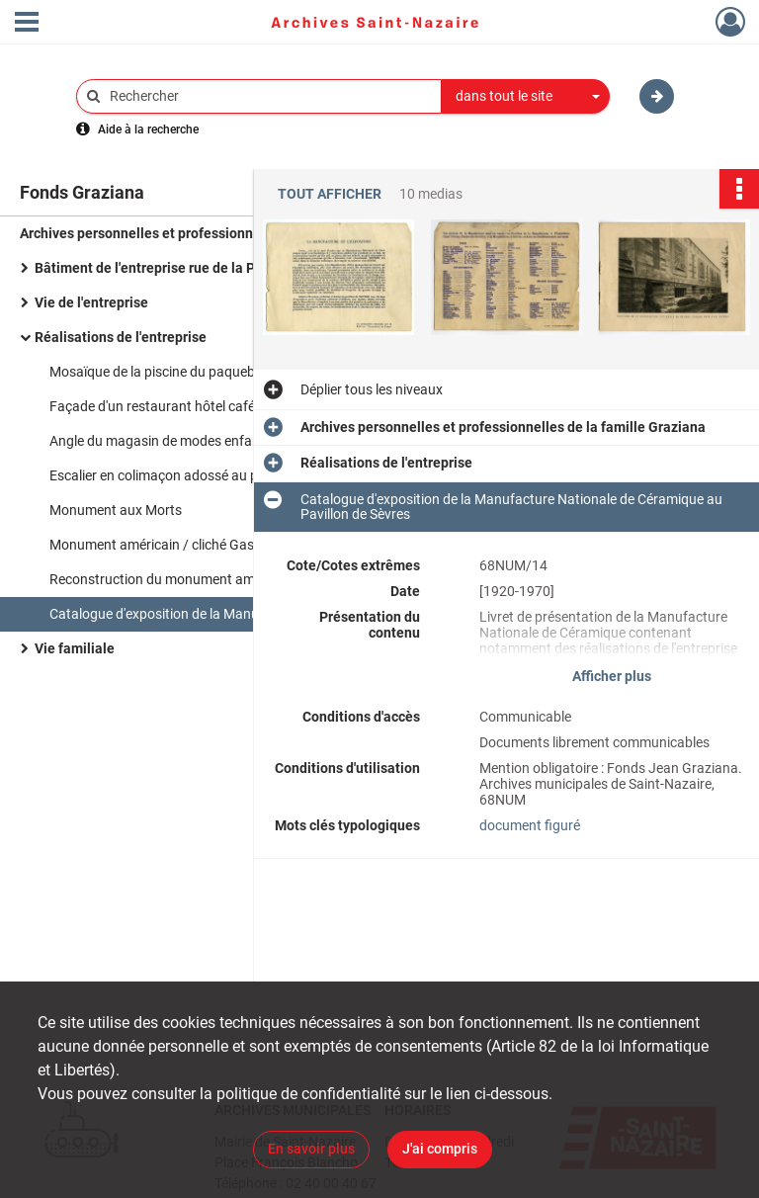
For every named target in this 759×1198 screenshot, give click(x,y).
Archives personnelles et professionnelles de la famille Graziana (217, 233)
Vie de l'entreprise (91, 302)
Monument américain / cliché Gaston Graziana (191, 545)
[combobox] (526, 97)
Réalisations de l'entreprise (121, 337)
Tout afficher (329, 194)
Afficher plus (611, 676)
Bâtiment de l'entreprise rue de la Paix (154, 268)
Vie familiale (75, 648)
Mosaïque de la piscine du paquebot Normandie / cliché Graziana (247, 372)
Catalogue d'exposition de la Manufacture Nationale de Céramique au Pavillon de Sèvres (247, 614)
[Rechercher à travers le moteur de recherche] (269, 96)
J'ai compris (439, 1148)
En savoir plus (311, 1148)
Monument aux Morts (115, 510)
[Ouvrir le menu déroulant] (27, 24)
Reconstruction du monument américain (172, 579)
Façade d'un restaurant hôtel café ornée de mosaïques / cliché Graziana (247, 406)
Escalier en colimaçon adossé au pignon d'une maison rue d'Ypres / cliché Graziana (247, 475)
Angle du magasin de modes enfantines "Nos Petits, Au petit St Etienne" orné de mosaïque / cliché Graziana (247, 441)
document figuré (529, 825)
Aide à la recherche (148, 129)
